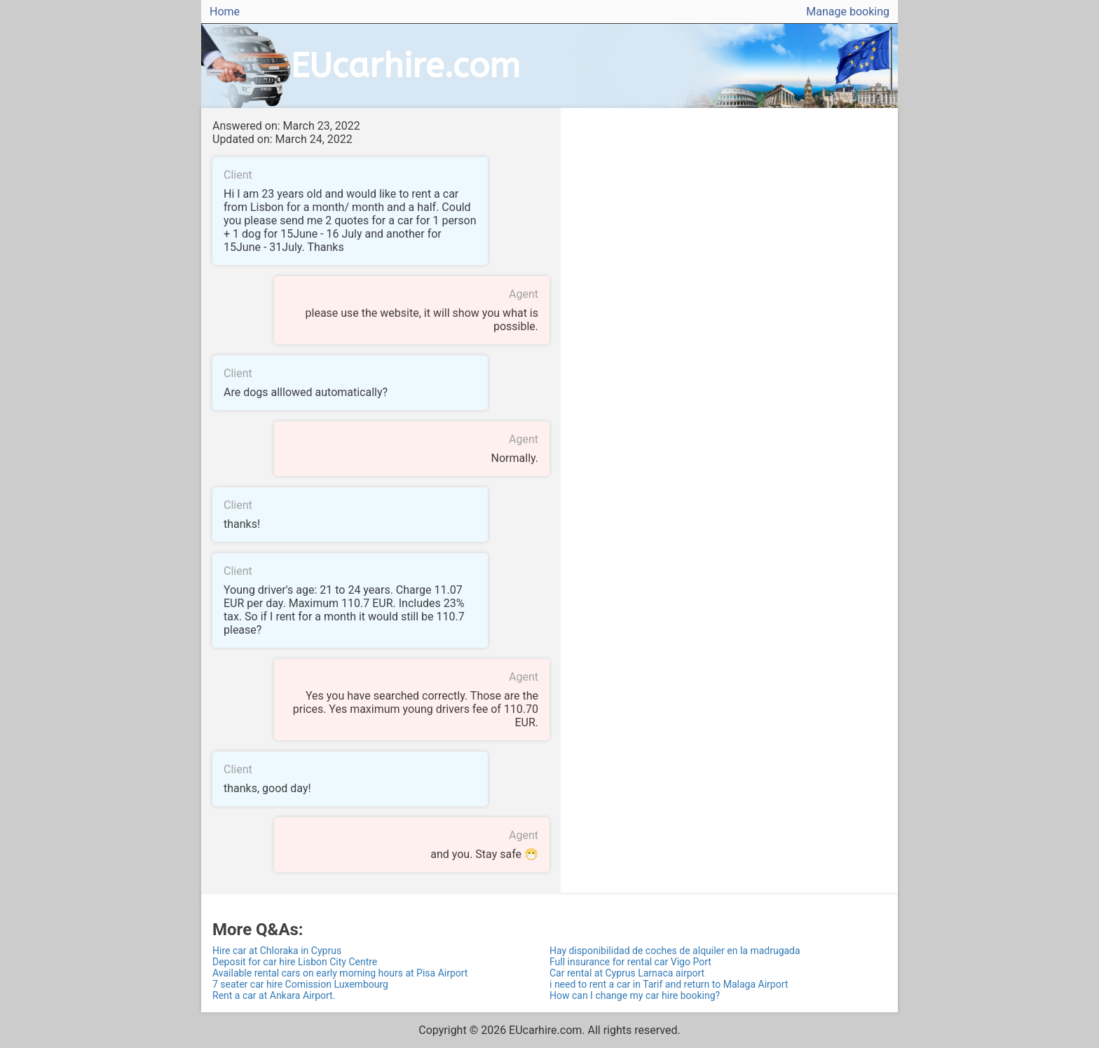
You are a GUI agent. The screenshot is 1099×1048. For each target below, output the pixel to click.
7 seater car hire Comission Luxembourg (300, 984)
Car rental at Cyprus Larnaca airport (627, 973)
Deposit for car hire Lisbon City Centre (294, 961)
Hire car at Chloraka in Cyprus (276, 950)
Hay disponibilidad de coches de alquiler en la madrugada (675, 950)
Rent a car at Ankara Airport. (273, 995)
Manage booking (847, 11)
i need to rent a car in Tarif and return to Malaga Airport (669, 984)
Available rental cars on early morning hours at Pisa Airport (339, 973)
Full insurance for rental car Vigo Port (630, 961)
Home (225, 11)
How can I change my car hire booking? (635, 995)
